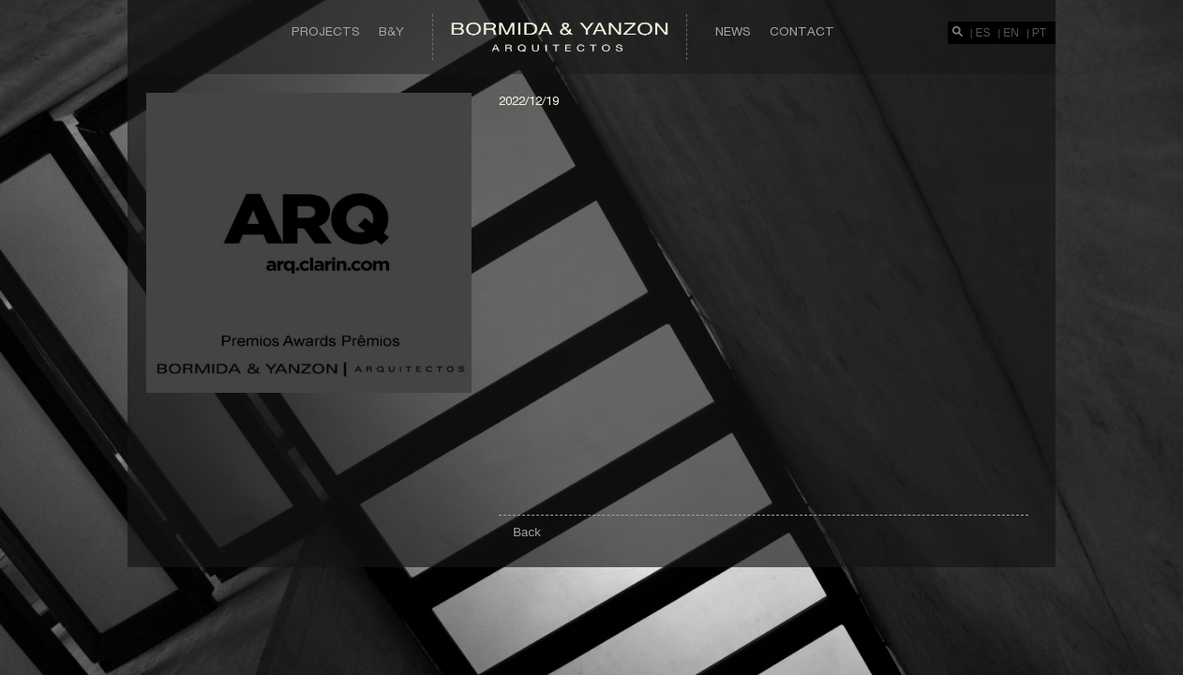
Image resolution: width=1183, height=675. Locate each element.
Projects (326, 30)
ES (983, 32)
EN (1011, 32)
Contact (802, 30)
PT (1039, 32)
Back (527, 532)
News (733, 30)
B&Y (391, 30)
